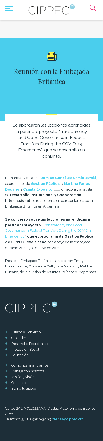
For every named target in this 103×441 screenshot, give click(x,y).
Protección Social (25, 349)
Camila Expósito (37, 189)
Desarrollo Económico (29, 344)
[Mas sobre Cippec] (51, 9)
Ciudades (18, 338)
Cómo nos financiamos (29, 365)
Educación (20, 355)
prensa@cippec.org (68, 419)
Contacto (18, 383)
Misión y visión (23, 377)
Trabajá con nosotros (27, 371)
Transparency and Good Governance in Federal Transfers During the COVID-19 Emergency (49, 231)
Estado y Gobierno (26, 332)
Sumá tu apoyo (23, 388)
